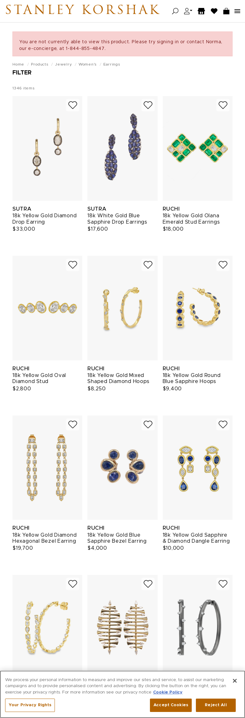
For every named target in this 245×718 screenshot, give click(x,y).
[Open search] (175, 11)
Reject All (215, 706)
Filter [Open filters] (22, 73)
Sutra (22, 209)
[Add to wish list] (72, 105)
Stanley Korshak (82, 11)
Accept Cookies (170, 706)
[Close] (235, 682)
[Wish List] (214, 11)
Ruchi (171, 209)
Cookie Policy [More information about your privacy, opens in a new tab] (167, 693)
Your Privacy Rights (30, 706)
